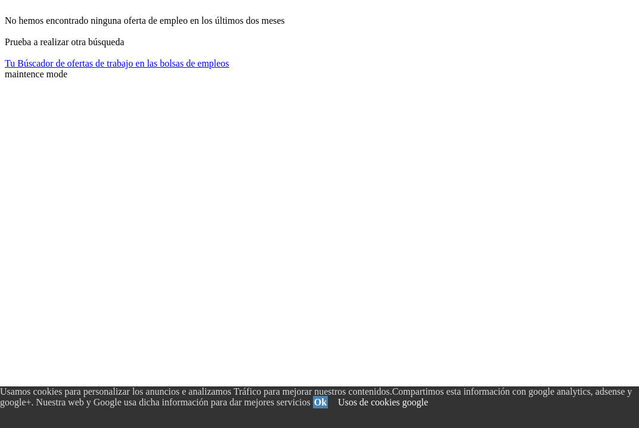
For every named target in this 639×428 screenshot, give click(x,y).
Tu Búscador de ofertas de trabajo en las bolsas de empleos (117, 63)
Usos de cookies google (383, 402)
